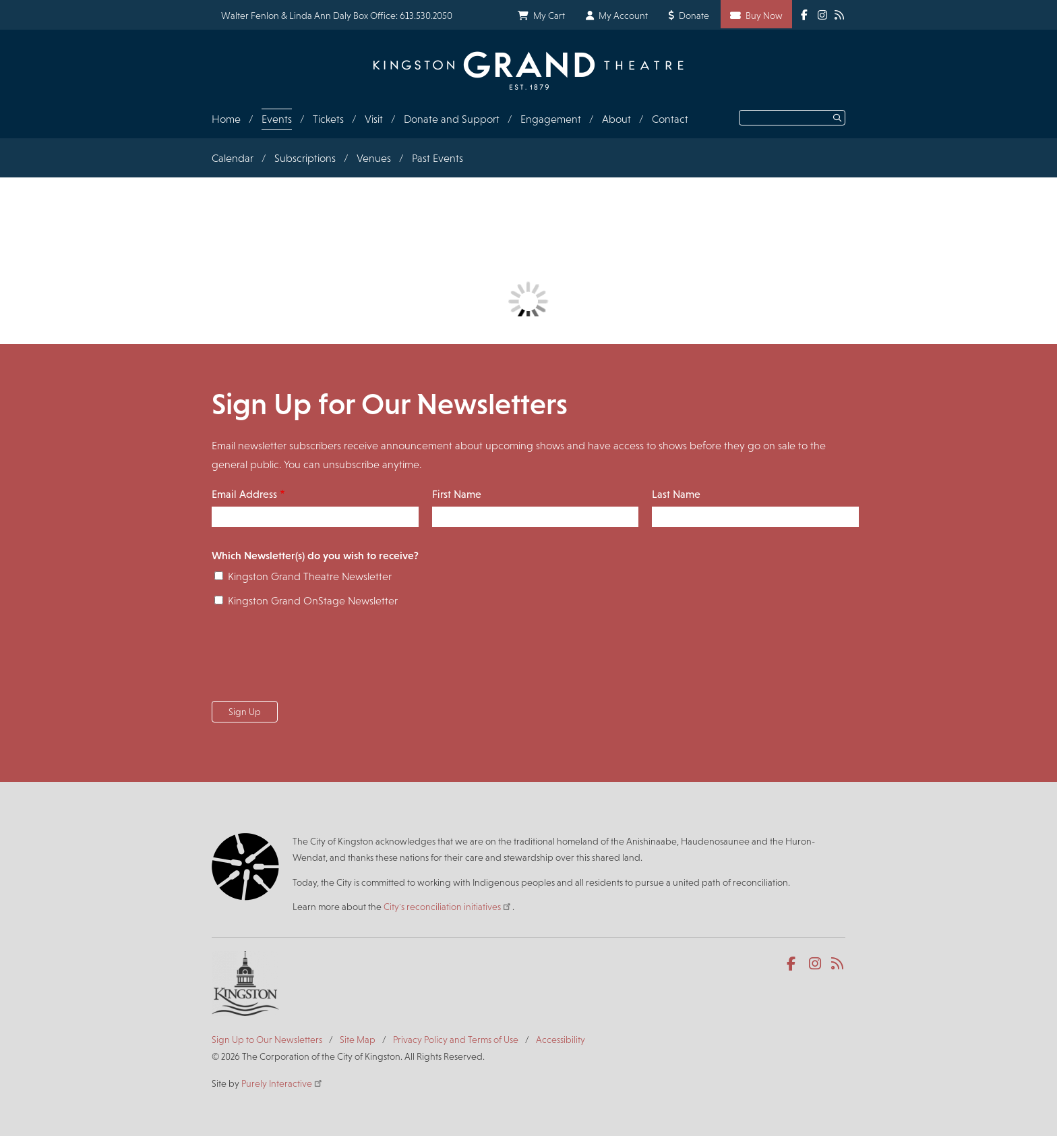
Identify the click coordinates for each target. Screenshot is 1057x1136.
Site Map (357, 1039)
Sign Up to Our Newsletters (267, 1039)
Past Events (437, 158)
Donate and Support (452, 119)
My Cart (549, 15)
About (616, 119)
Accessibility (560, 1039)
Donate (694, 15)
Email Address (244, 494)
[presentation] (314, 658)
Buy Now (764, 15)
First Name (456, 494)
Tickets (328, 119)
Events (277, 119)
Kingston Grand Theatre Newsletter (310, 576)
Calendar (232, 158)
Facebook (794, 964)
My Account (623, 15)
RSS (838, 964)
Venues (374, 158)
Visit (374, 119)
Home (226, 119)
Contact (670, 119)
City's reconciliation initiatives (448, 906)
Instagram (816, 964)
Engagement (550, 119)
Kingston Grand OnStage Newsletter (313, 600)
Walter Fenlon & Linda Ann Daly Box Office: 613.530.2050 (336, 15)
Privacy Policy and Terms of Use (455, 1039)
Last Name (676, 494)
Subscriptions (305, 158)
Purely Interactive (282, 1083)
